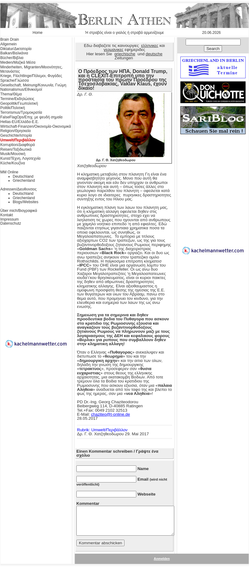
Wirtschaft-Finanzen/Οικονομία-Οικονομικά (35, 126)
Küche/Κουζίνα (12, 163)
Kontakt (6, 215)
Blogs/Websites (25, 202)
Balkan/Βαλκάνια (14, 53)
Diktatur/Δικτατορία (16, 49)
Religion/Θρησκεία (15, 131)
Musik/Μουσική (12, 154)
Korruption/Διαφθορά (17, 145)
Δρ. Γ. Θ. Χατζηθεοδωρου (133, 158)
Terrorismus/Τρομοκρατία (21, 112)
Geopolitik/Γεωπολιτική (19, 103)
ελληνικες (149, 45)
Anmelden (162, 558)
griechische (124, 54)
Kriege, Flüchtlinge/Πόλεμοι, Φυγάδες (31, 76)
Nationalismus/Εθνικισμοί (21, 89)
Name (143, 468)
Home (38, 32)
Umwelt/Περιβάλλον (17, 140)
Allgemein (8, 44)
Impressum (9, 219)
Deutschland (23, 176)
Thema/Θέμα (11, 94)
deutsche (154, 54)
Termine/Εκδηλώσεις (17, 99)
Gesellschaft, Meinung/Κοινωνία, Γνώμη (33, 85)
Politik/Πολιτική (12, 108)
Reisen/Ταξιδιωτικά (15, 149)
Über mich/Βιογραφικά (18, 210)
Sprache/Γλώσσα (14, 80)
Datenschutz (10, 223)
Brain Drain (9, 39)
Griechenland (24, 180)
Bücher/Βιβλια (12, 58)
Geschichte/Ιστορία (16, 135)
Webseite (147, 494)
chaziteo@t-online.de (110, 414)
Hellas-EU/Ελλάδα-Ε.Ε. (19, 122)
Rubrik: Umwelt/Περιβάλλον (102, 430)
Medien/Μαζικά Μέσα (17, 62)
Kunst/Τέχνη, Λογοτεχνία (20, 158)
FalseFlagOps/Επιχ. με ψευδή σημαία (31, 117)
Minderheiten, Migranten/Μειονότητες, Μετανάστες (31, 69)
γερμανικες (114, 49)
